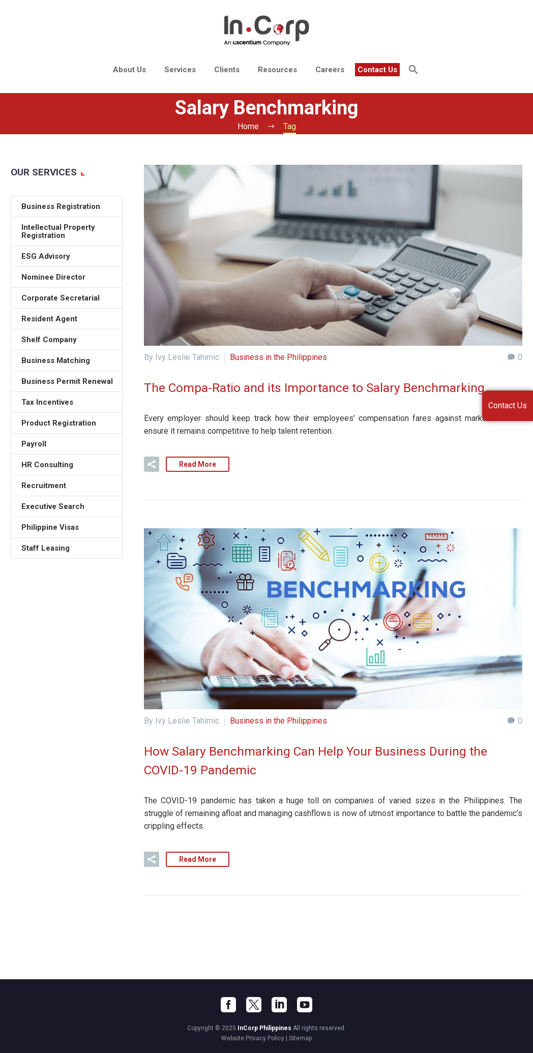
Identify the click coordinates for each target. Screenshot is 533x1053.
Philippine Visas (50, 527)
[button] (151, 463)
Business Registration (60, 206)
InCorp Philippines (264, 1027)
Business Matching (55, 360)
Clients (227, 70)
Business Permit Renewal (67, 381)
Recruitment (43, 485)
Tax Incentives (47, 402)
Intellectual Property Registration (58, 231)
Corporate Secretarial (60, 298)
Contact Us (377, 69)
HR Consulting (47, 464)
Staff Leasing (45, 548)
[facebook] (228, 1003)
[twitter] (253, 1003)
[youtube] (304, 1003)
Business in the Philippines (278, 357)
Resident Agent (49, 318)
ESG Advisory (45, 256)
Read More (197, 464)
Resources (277, 70)
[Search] (413, 70)
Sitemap (300, 1037)
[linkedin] (279, 1003)
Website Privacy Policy (252, 1037)
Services (180, 70)
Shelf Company (49, 339)
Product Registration (58, 423)
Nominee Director (53, 277)
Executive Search (52, 506)
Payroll (33, 443)
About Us (129, 70)
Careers (329, 70)
